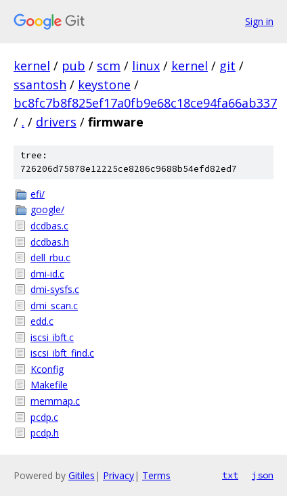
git (227, 66)
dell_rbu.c (50, 257)
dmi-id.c (47, 273)
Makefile (49, 384)
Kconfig (47, 369)
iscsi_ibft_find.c (62, 352)
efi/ (37, 193)
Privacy (118, 475)
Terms (156, 475)
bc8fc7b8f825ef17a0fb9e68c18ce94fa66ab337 (145, 103)
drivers (56, 122)
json (262, 475)
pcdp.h (44, 432)
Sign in (259, 21)
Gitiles (81, 475)
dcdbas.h (49, 241)
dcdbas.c (49, 225)
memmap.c (55, 400)
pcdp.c (44, 417)
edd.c (41, 321)
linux (146, 66)
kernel (32, 66)
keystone (104, 84)
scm (108, 66)
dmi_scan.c (54, 305)
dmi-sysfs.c (54, 289)
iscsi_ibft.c (52, 337)
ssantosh (40, 84)
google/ (47, 209)
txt (230, 475)
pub (73, 66)
